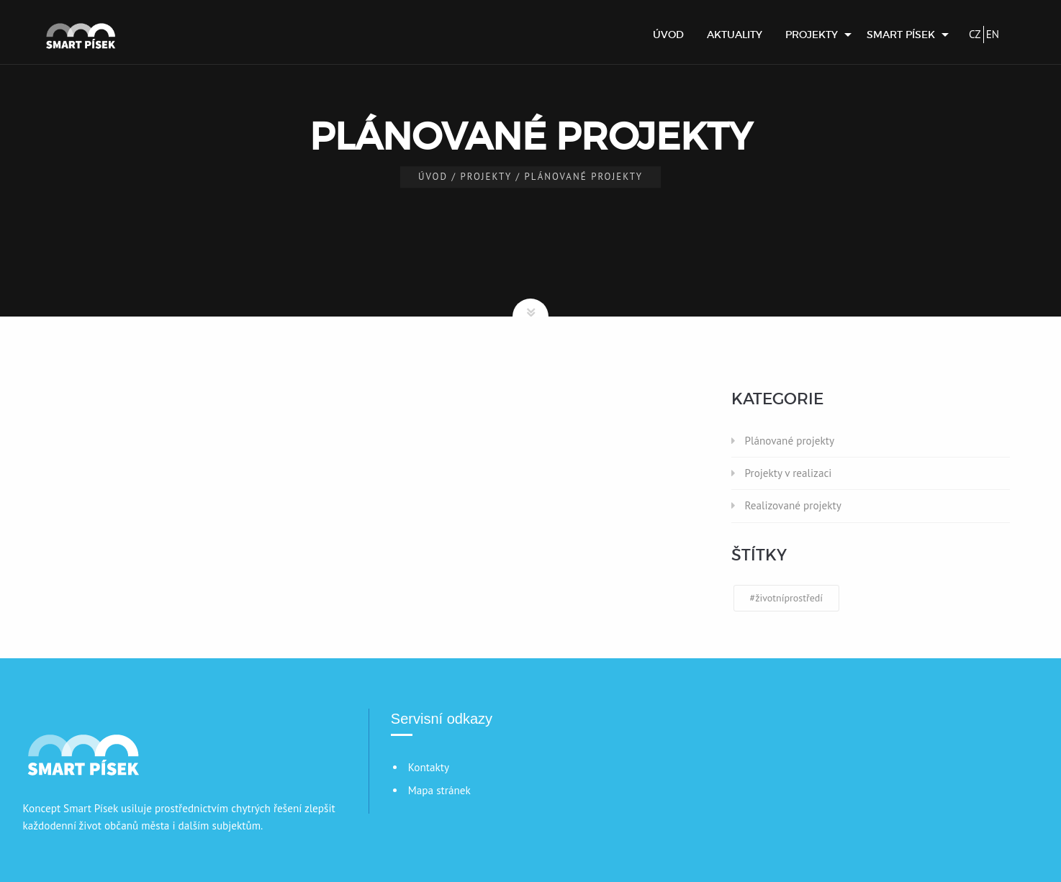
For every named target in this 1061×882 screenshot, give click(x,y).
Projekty (811, 34)
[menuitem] (668, 34)
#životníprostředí (786, 597)
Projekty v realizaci (788, 473)
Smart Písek (901, 34)
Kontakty (428, 767)
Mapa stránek (439, 790)
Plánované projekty (789, 440)
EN (992, 34)
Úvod (668, 34)
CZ (975, 34)
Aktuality (734, 34)
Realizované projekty (793, 505)
